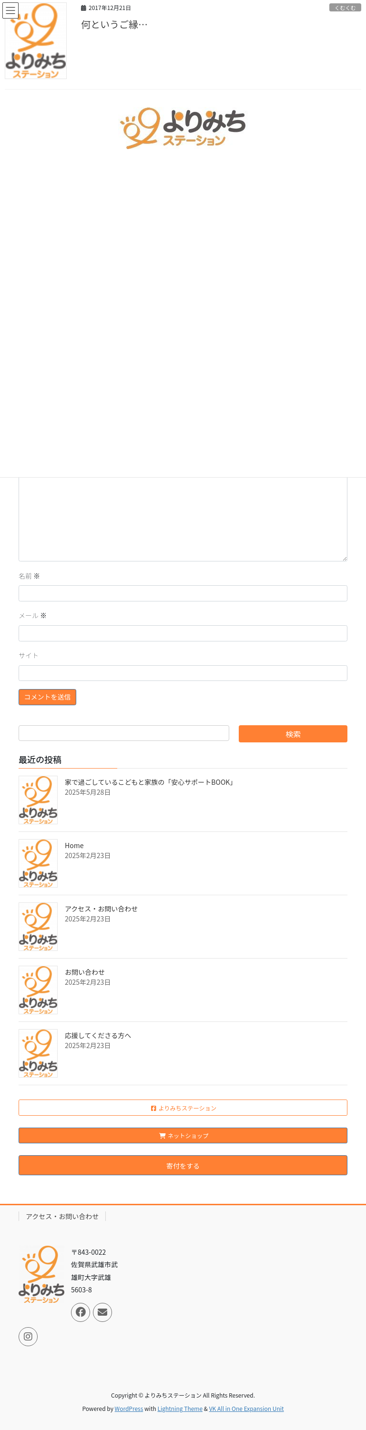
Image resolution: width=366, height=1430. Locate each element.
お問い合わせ (85, 972)
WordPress (129, 1408)
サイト (29, 655)
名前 (29, 575)
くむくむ (345, 7)
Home (74, 845)
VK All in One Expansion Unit (246, 1408)
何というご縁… (114, 24)
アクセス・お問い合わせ (101, 908)
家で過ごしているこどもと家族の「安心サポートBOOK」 (150, 782)
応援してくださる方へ (98, 1035)
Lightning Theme (180, 1408)
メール (33, 615)
